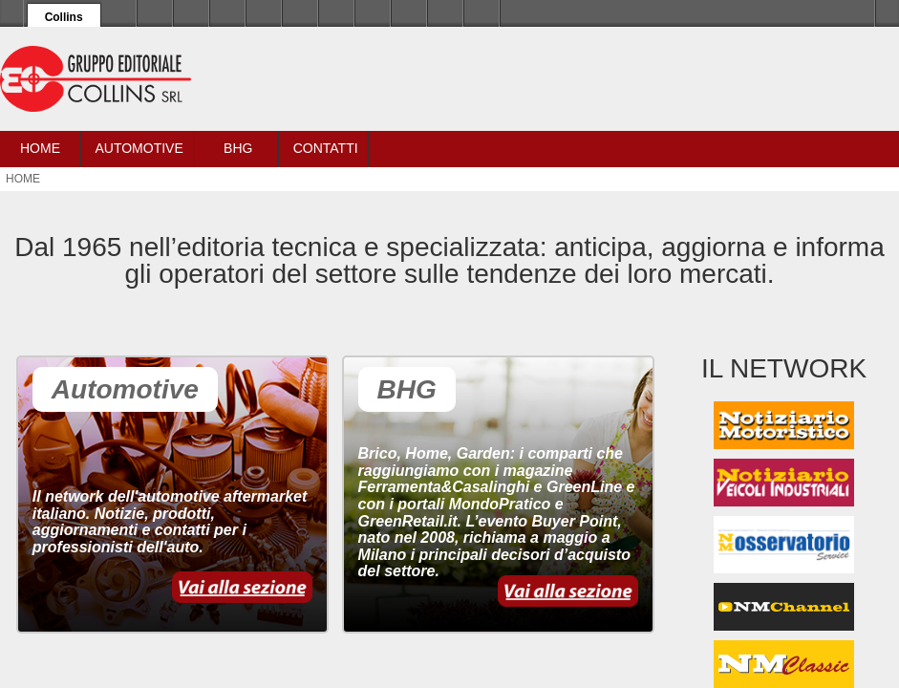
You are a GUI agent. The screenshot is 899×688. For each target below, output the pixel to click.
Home (40, 148)
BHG (238, 148)
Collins (64, 17)
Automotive (138, 148)
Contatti (325, 148)
